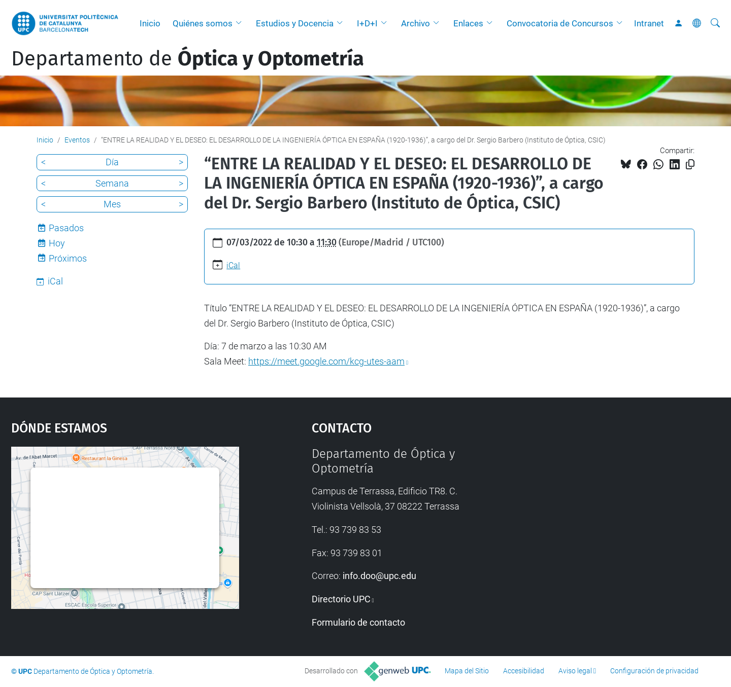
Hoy (57, 243)
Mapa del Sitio (467, 671)
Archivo (415, 23)
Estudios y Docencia (295, 23)
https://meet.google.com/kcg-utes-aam (326, 361)
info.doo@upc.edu (379, 575)
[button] (241, 23)
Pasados (66, 228)
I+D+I (367, 23)
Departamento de (187, 59)
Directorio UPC (341, 599)
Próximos (68, 258)
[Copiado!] (690, 164)
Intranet (649, 23)
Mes (112, 204)
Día (112, 162)
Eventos (77, 140)
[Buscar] (715, 23)
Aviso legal (575, 671)
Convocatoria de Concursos (560, 23)
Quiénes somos (202, 23)
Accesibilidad (523, 671)
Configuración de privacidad (654, 671)
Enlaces (468, 23)
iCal (233, 265)
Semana (112, 183)
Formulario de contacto (358, 622)
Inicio (150, 23)
